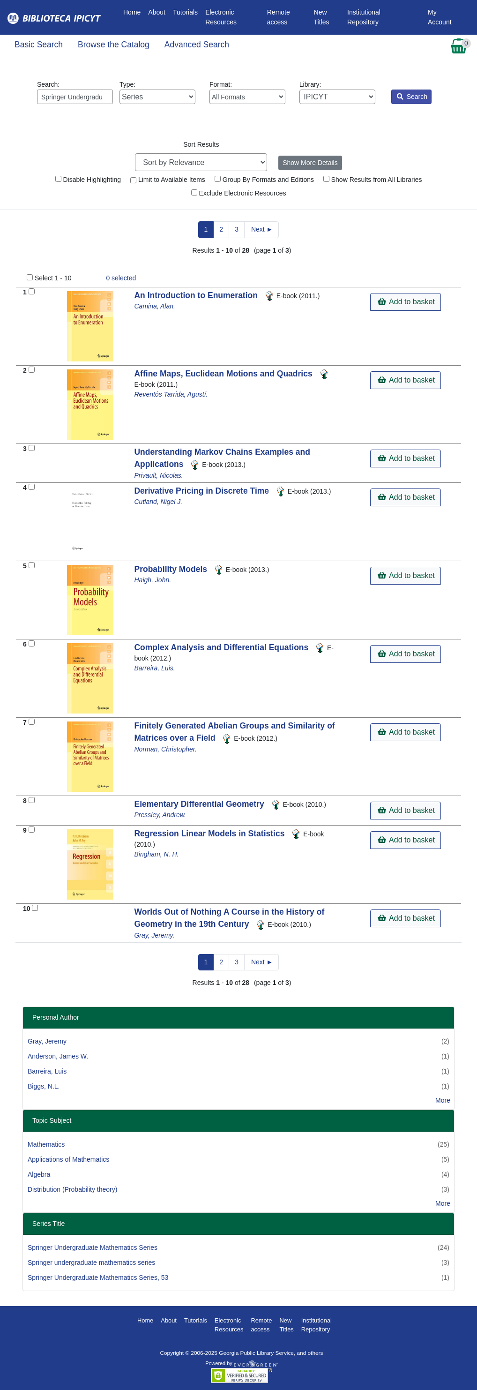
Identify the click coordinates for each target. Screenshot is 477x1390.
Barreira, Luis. (154, 668)
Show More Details (310, 162)
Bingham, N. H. (156, 854)
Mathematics (46, 1144)
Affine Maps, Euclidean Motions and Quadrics (224, 373)
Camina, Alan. (154, 306)
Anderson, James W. (58, 1056)
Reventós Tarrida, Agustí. (171, 394)
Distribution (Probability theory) (72, 1189)
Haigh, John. (152, 580)
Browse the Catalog (113, 44)
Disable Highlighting (88, 179)
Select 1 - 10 (53, 278)
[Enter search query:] (75, 97)
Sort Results (201, 144)
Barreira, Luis (47, 1071)
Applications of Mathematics (68, 1159)
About (156, 12)
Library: (337, 92)
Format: (247, 92)
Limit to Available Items (167, 179)
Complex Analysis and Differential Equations (222, 647)
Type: (157, 92)
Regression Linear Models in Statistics (210, 833)
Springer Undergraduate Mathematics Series (92, 1247)
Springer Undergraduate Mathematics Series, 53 (98, 1277)
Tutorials (185, 12)
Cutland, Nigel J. (158, 501)
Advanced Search (196, 44)
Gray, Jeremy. (154, 935)
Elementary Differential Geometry (200, 804)
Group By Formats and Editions (264, 179)
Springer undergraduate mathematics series (91, 1262)
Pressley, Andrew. (160, 815)
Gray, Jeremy (47, 1041)
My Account (440, 17)
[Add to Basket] (32, 291)
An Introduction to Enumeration (197, 295)
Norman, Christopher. (165, 749)
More (442, 1100)
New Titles (321, 17)
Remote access (278, 17)
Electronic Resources (221, 17)
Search (412, 96)
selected (121, 278)
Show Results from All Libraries (372, 179)
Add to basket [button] (406, 302)
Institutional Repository (363, 17)
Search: (75, 92)
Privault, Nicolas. (158, 475)
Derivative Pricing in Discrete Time (202, 491)
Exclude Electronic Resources (238, 193)
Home (133, 11)
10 (26, 908)
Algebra (39, 1174)
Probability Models (171, 569)
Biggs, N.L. (44, 1086)
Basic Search (39, 44)
